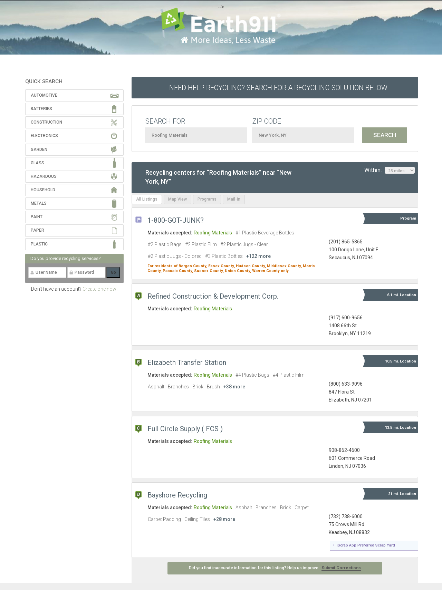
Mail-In (233, 199)
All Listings (146, 199)
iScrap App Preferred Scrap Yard (366, 545)
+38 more (234, 386)
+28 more (224, 519)
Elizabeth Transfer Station (186, 362)
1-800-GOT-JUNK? (175, 220)
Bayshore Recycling (177, 495)
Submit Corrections (341, 567)
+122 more (258, 256)
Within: (389, 170)
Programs (207, 199)
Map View (177, 199)
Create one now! (100, 289)
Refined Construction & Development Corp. (212, 296)
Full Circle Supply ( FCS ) (185, 429)
